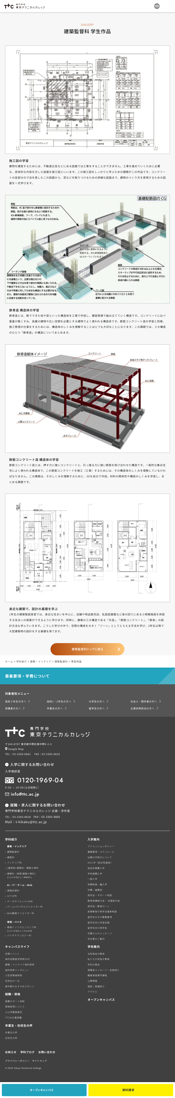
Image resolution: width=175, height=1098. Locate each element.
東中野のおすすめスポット (19, 986)
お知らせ (11, 1052)
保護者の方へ (13, 708)
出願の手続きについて (100, 857)
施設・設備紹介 (96, 986)
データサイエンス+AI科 (20, 901)
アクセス (92, 991)
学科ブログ (27, 1052)
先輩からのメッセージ (100, 933)
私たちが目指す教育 (99, 959)
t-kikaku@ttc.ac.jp (31, 821)
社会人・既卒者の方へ (144, 701)
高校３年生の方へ (15, 701)
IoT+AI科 (12, 895)
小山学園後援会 (13, 1012)
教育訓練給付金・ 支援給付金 (104, 900)
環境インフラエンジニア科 (20, 929)
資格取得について (15, 1006)
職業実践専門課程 (97, 975)
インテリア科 (14, 862)
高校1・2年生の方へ (59, 701)
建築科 (10, 857)
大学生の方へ (97, 701)
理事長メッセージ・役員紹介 (103, 970)
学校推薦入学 (95, 873)
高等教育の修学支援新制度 (102, 911)
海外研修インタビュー (17, 970)
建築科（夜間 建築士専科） (21, 875)
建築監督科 (13, 851)
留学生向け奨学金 (97, 927)
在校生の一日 (12, 980)
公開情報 (92, 980)
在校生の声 (11, 1037)
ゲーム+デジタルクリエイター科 (25, 906)
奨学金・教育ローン (98, 906)
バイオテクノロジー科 (19, 935)
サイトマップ (39, 1060)
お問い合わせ (46, 1052)
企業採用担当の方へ (142, 708)
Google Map (16, 749)
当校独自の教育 (96, 953)
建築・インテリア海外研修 (19, 964)
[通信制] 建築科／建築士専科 (23, 867)
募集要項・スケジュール (101, 851)
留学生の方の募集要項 (100, 917)
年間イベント (12, 953)
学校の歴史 (94, 964)
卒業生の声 (11, 1032)
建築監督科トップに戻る (87, 649)
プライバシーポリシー (17, 1060)
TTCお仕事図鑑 (13, 1017)
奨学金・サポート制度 (100, 895)
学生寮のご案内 (96, 938)
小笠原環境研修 (13, 975)
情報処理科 (13, 890)
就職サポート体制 (15, 1001)
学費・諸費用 (95, 889)
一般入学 (92, 878)
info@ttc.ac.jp (25, 794)
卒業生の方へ (55, 708)
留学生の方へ (97, 708)
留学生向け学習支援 (99, 922)
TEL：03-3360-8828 (18, 816)
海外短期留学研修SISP (17, 959)
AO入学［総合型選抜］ (100, 862)
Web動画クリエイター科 (20, 913)
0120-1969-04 (40, 780)
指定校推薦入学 (96, 868)
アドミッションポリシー (101, 846)
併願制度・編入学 (97, 884)
